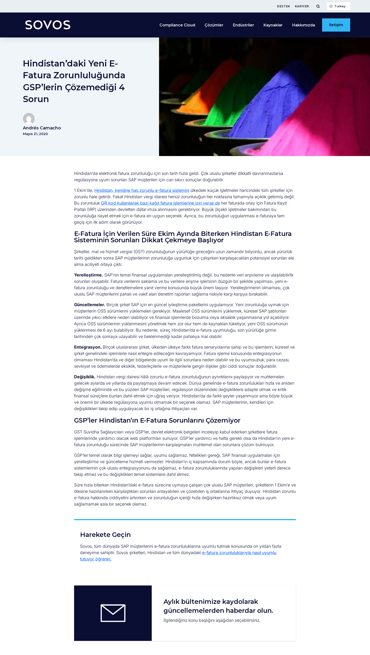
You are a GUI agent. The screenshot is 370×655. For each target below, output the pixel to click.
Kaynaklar (273, 25)
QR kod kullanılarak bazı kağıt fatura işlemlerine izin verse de (160, 203)
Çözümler (214, 25)
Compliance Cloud (177, 25)
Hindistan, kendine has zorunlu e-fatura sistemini (141, 190)
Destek (283, 6)
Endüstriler (243, 25)
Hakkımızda (303, 25)
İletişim (336, 25)
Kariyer (302, 6)
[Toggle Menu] (317, 6)
